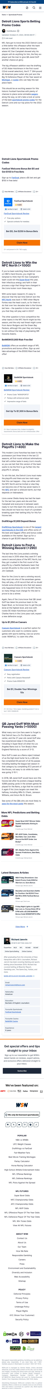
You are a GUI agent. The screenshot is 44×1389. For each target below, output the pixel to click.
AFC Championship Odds (22, 1204)
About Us (22, 1242)
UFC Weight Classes (22, 1144)
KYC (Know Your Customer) (22, 1315)
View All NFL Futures (22, 1225)
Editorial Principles (22, 1294)
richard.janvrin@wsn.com (15, 985)
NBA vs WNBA (22, 1140)
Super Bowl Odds (22, 1195)
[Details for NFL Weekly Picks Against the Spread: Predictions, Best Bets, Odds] (7, 854)
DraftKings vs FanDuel (22, 1148)
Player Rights (22, 1311)
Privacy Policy (22, 1298)
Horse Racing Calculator (22, 1165)
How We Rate (22, 1251)
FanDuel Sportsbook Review (16, 213)
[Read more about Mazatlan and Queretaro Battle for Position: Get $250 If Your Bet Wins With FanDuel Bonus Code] (28, 895)
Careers (22, 1259)
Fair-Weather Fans (22, 1153)
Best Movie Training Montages (22, 1157)
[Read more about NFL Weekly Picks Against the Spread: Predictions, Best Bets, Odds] (28, 853)
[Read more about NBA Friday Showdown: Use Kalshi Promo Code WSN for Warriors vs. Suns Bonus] (28, 880)
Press (22, 1264)
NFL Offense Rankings (22, 1174)
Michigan (6, 80)
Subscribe (22, 1071)
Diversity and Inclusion (22, 1272)
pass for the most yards (12, 803)
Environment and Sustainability (22, 1268)
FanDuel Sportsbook (13, 1012)
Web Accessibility (22, 1277)
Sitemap (22, 1281)
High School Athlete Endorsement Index (22, 1170)
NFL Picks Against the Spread (22, 1182)
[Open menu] (40, 7)
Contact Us (22, 1238)
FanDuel (15, 177)
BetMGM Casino (11, 1021)
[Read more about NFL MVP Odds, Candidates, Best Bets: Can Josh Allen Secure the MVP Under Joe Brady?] (28, 838)
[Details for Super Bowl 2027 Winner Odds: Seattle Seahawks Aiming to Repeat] (7, 825)
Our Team (22, 1247)
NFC (7, 490)
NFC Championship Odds (22, 1200)
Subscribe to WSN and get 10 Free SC (23, 2)
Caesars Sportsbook (11, 628)
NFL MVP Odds (22, 1208)
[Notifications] (27, 8)
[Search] (34, 7)
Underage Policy (22, 1306)
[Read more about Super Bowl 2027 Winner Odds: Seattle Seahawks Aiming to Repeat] (28, 824)
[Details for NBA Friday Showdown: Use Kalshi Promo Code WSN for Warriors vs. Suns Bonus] (7, 881)
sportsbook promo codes (23, 100)
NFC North (6, 299)
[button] (40, 7)
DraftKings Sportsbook (12, 527)
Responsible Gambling (22, 1255)
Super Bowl (24, 279)
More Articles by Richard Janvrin (19, 976)
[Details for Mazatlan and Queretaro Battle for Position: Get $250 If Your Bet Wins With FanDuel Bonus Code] (7, 896)
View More (22, 926)
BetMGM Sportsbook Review (16, 390)
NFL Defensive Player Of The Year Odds (22, 1217)
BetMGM (6, 345)
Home (4, 15)
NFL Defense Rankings (22, 1178)
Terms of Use (22, 1302)
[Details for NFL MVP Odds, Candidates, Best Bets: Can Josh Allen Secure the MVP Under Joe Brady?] (7, 839)
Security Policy (22, 1319)
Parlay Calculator (22, 1161)
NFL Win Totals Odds (22, 1221)
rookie (16, 80)
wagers (34, 94)
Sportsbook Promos (15, 15)
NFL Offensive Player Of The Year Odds (22, 1212)
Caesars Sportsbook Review (16, 669)
